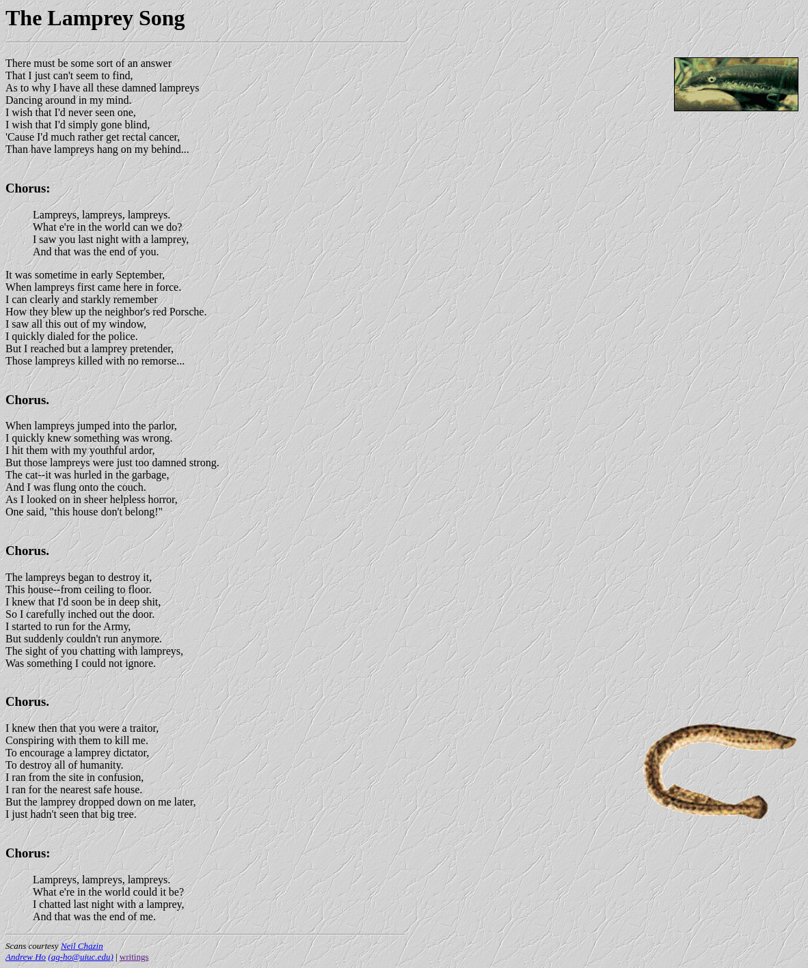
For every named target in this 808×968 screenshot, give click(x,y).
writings (134, 957)
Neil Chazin (82, 946)
